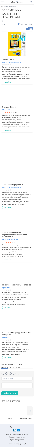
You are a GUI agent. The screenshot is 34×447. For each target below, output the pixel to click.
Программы (6, 288)
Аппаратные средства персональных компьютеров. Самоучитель (14, 234)
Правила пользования (17, 437)
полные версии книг (27, 24)
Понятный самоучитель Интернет (16, 285)
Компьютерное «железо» (10, 240)
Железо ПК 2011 (9, 59)
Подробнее (7, 82)
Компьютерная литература (11, 62)
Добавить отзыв (10, 393)
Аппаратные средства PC (13, 185)
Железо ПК (6, 110)
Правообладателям (17, 440)
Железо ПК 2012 (9, 107)
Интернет (5, 337)
